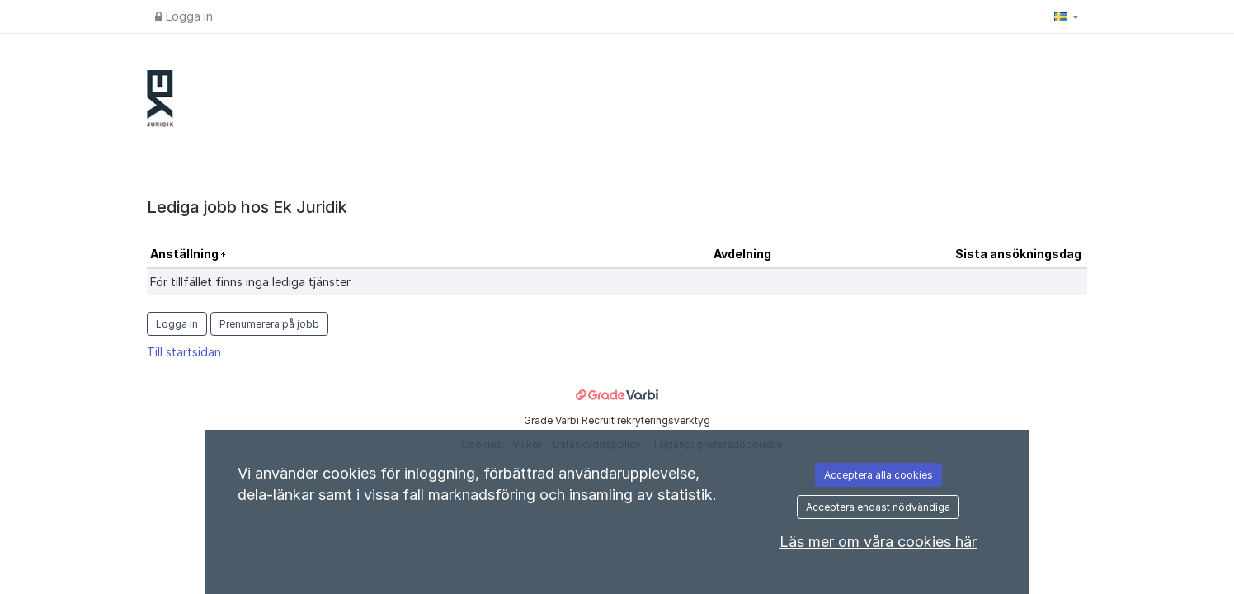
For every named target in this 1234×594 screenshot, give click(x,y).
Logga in (184, 16)
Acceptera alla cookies (878, 475)
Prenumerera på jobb (269, 324)
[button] (1066, 16)
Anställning (185, 254)
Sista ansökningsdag (1018, 254)
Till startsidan (184, 352)
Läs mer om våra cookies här (878, 541)
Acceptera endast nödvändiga (878, 507)
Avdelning (742, 254)
